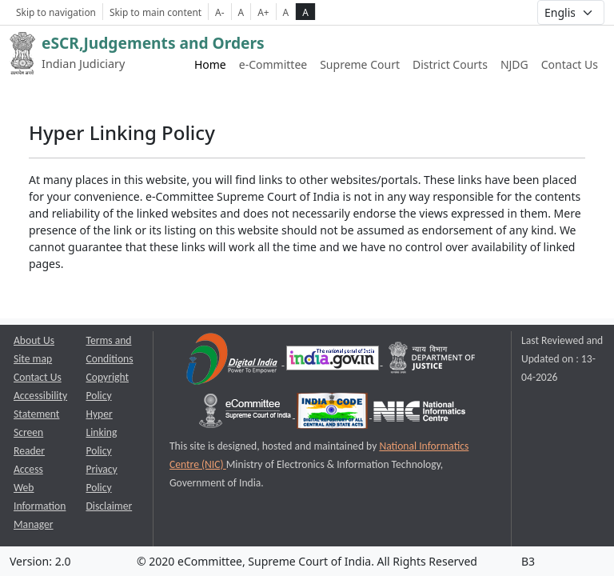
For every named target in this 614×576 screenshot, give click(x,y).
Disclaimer (109, 506)
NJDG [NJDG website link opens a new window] (514, 64)
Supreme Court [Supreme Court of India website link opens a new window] (360, 64)
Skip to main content (155, 12)
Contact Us (569, 64)
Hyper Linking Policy (102, 432)
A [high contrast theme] (305, 12)
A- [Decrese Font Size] (219, 12)
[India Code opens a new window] (333, 414)
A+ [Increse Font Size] (263, 12)
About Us (34, 340)
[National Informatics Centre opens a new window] (419, 414)
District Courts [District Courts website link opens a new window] (450, 64)
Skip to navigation (56, 12)
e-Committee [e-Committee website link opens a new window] (273, 64)
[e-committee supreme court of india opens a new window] (246, 414)
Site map (33, 359)
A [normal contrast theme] (286, 12)
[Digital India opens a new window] (233, 361)
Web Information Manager (40, 506)
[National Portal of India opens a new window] (334, 361)
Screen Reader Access (29, 451)
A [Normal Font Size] (241, 12)
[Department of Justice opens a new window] (432, 361)
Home (210, 64)
